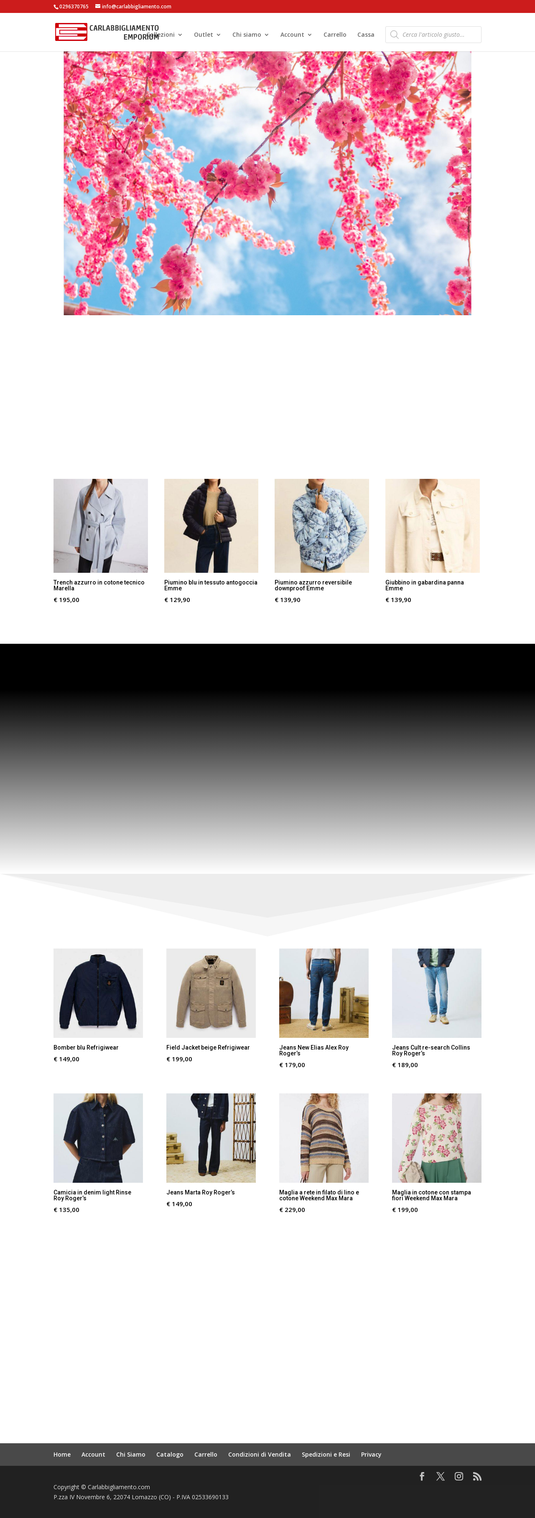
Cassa (365, 35)
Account (292, 35)
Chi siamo (246, 35)
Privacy (371, 1454)
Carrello (335, 35)
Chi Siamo (130, 1454)
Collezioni (160, 35)
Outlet (203, 35)
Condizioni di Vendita (259, 1454)
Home (62, 1454)
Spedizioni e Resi (326, 1454)
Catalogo (169, 1454)
